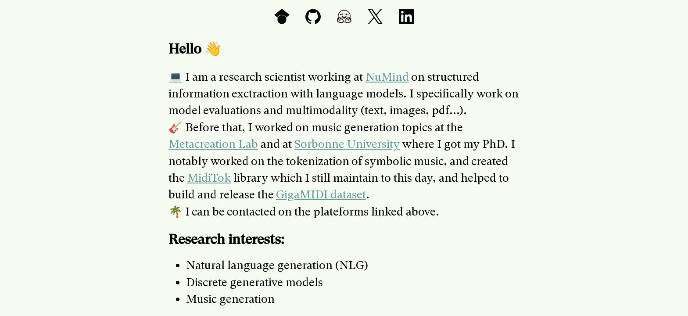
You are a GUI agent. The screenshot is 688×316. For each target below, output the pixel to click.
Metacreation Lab (213, 144)
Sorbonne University (347, 144)
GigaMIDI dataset (321, 194)
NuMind (387, 76)
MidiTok (209, 177)
